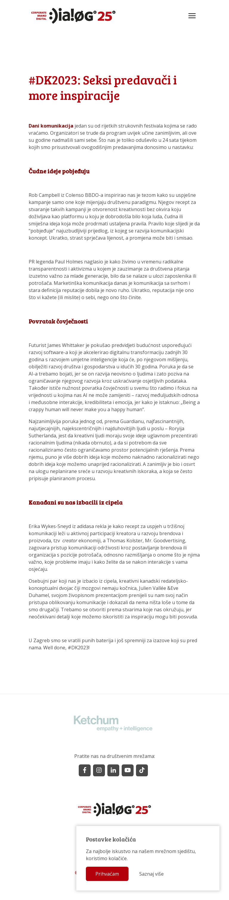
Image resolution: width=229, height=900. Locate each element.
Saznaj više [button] (151, 874)
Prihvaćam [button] (107, 874)
